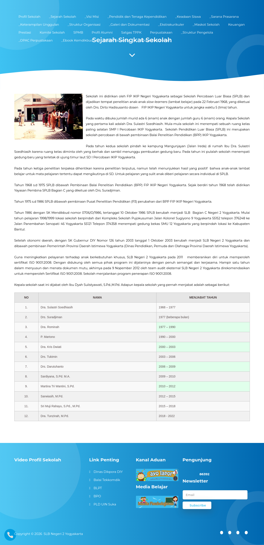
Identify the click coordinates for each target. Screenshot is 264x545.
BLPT (98, 488)
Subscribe (198, 505)
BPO (97, 496)
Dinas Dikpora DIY (108, 472)
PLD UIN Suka (105, 504)
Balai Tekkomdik (107, 480)
